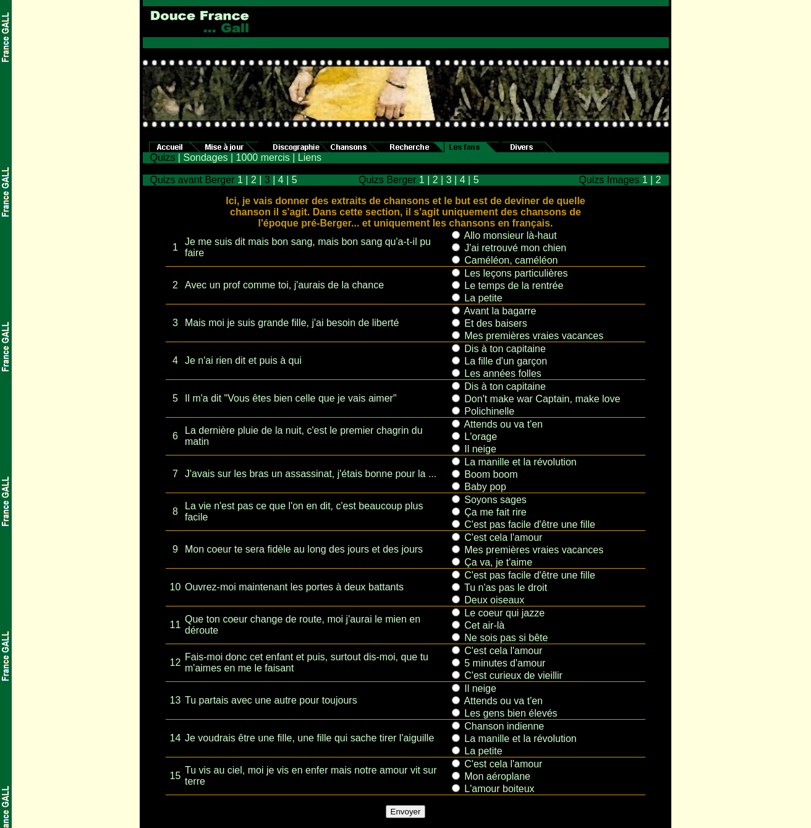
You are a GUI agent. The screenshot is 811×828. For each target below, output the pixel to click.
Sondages (205, 157)
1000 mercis (263, 157)
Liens (309, 157)
